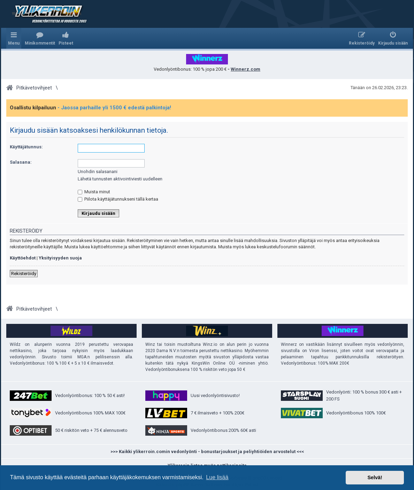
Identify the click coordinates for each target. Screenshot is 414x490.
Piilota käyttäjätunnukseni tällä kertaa (118, 199)
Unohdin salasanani (97, 171)
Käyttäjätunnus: (26, 146)
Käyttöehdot (23, 257)
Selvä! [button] (374, 477)
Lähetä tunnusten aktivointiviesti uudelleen (120, 178)
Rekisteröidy (23, 273)
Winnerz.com (245, 69)
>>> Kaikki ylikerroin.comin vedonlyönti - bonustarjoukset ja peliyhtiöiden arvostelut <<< (207, 451)
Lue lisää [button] (217, 477)
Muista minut (94, 191)
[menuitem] (40, 38)
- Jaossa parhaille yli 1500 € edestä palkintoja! (114, 107)
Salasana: (21, 162)
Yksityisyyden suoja (60, 257)
